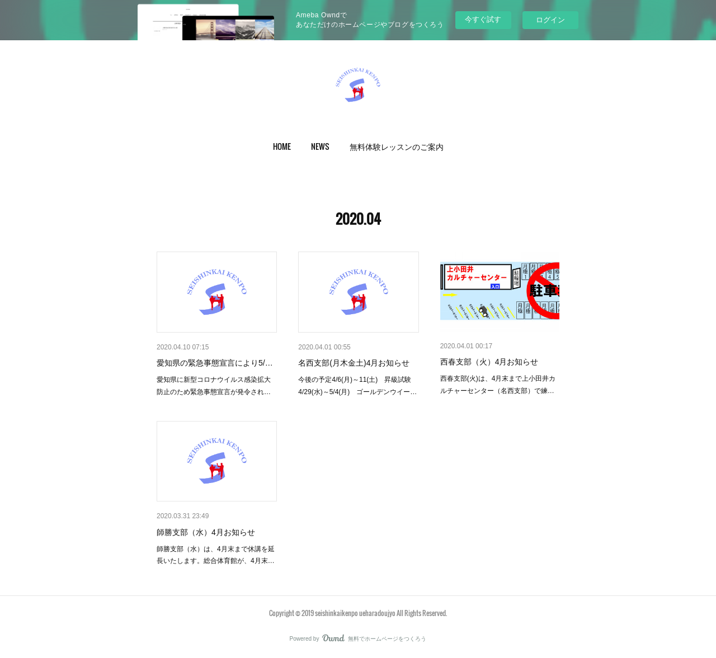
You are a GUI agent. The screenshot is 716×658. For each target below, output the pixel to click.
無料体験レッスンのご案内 (397, 146)
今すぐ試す (483, 19)
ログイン (550, 20)
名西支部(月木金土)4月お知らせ (353, 362)
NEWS (320, 146)
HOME (282, 146)
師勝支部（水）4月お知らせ (206, 532)
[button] (282, 146)
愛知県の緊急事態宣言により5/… (215, 362)
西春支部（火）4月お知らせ (489, 361)
